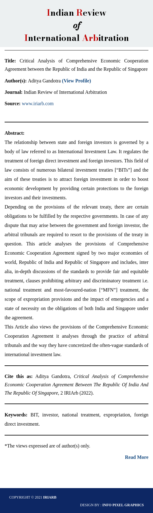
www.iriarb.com (38, 103)
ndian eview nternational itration (76, 25)
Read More (136, 457)
